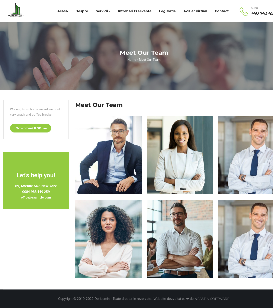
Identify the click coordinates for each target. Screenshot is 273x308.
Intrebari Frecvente (134, 11)
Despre (82, 11)
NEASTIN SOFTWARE (212, 299)
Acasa (62, 11)
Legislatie (167, 11)
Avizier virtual (195, 11)
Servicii (103, 11)
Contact (222, 11)
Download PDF (28, 128)
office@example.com (36, 197)
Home (132, 60)
